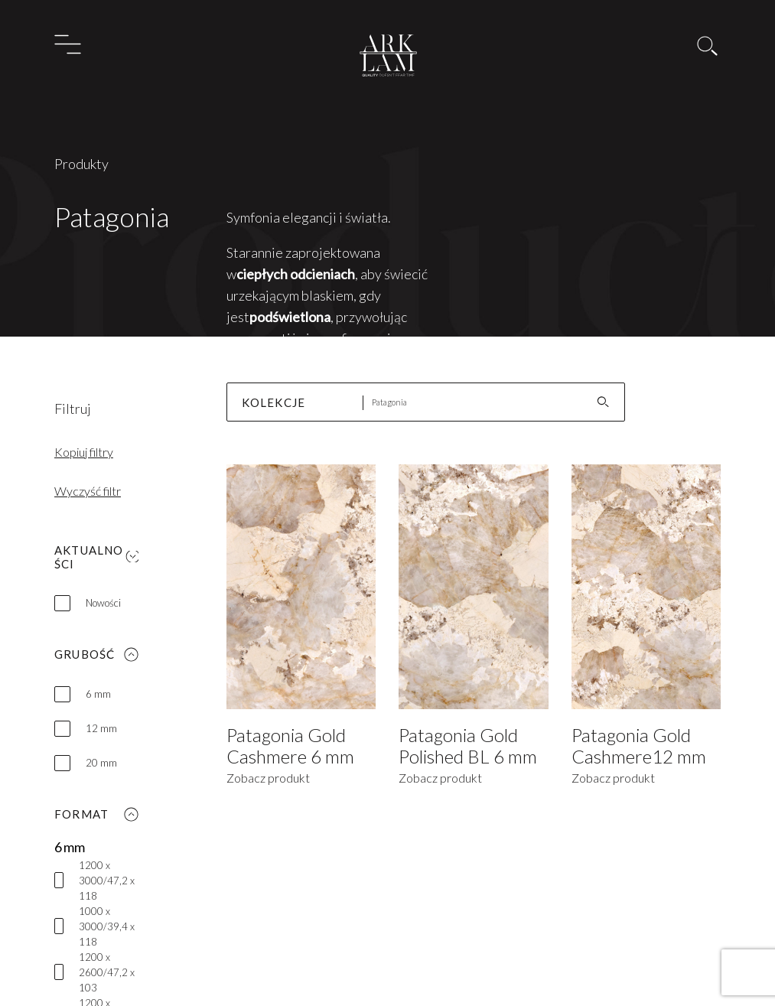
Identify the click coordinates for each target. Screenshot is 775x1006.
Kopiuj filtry (83, 451)
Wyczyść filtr (87, 490)
